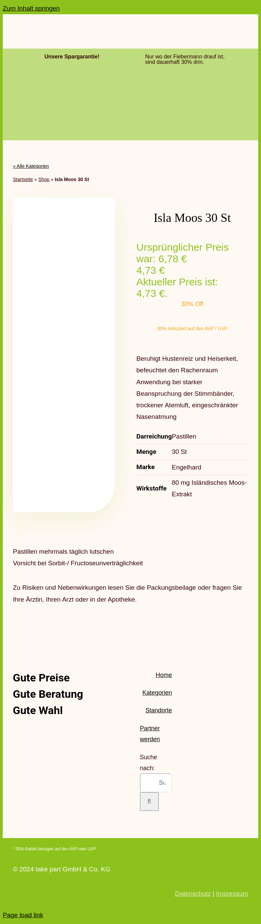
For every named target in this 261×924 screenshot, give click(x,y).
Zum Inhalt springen (31, 8)
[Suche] (149, 801)
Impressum (232, 893)
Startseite (23, 179)
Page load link (23, 915)
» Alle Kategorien (31, 166)
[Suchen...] (156, 783)
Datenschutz (193, 893)
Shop (44, 179)
